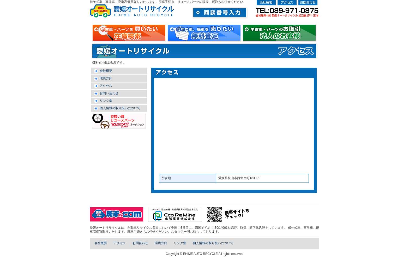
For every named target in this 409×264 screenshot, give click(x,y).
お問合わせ (140, 243)
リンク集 (106, 101)
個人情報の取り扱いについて (120, 108)
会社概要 (106, 71)
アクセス (106, 85)
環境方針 (106, 78)
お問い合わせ (109, 93)
